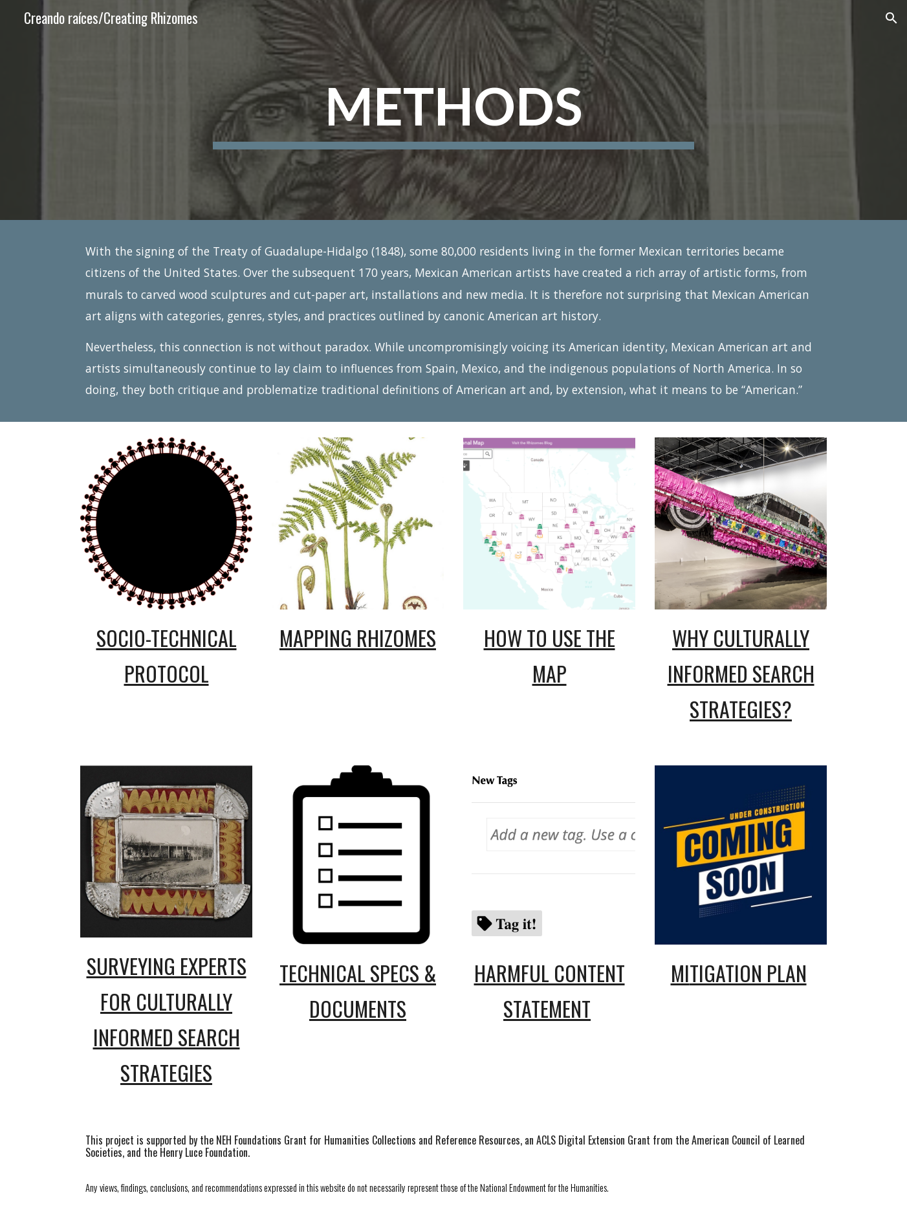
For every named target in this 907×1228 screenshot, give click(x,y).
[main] (453, 110)
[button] (891, 18)
